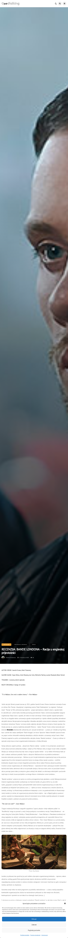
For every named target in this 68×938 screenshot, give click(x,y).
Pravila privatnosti (35, 935)
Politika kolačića (24, 935)
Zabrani (34, 925)
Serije (34, 644)
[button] (65, 903)
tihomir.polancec (11, 657)
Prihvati (34, 919)
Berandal (10, 730)
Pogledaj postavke (34, 930)
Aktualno (6, 644)
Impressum (44, 935)
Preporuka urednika (20, 644)
